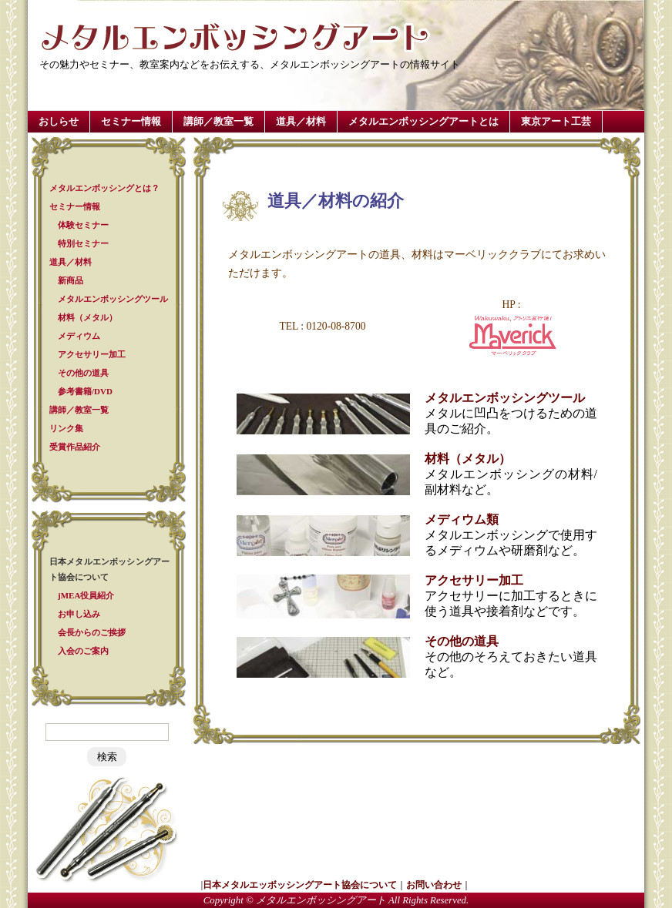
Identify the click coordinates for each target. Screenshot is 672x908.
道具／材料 (301, 121)
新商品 (70, 280)
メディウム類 (462, 519)
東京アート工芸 (556, 121)
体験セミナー (83, 225)
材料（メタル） (87, 317)
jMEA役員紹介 (86, 595)
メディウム (79, 335)
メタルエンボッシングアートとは (423, 121)
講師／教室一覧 (218, 121)
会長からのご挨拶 (92, 632)
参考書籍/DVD (85, 391)
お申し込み (79, 613)
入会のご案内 (83, 650)
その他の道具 (83, 372)
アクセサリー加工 (92, 354)
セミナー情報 (131, 121)
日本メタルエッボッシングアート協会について (300, 885)
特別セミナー (83, 243)
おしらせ (59, 121)
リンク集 (66, 428)
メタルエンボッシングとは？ (104, 188)
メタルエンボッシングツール (113, 298)
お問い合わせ (434, 885)
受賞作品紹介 (74, 446)
